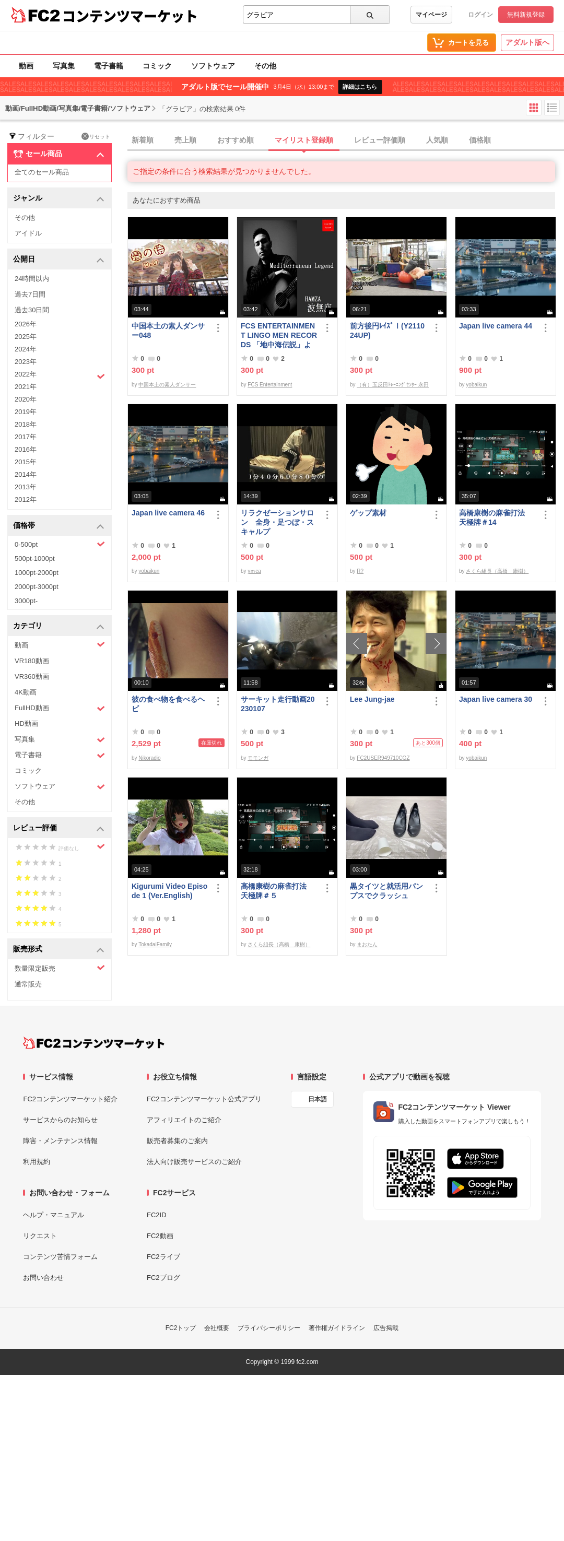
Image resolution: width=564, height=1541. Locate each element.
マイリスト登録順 (304, 140)
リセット (95, 136)
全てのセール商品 (42, 172)
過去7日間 (30, 294)
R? (360, 571)
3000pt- (26, 601)
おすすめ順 (235, 140)
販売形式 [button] (58, 950)
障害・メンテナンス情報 (60, 1141)
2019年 (26, 412)
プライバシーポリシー (269, 1328)
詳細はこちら (360, 87)
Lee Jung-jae (372, 699)
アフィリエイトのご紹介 (184, 1120)
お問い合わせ (43, 1277)
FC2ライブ (163, 1257)
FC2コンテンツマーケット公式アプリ (204, 1099)
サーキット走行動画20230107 (278, 704)
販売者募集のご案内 (177, 1141)
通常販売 (28, 984)
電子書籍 (108, 66)
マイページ (431, 14)
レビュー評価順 (379, 140)
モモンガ (258, 758)
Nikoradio (149, 758)
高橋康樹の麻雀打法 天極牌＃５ (277, 891)
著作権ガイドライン (337, 1328)
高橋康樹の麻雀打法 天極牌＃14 (495, 517)
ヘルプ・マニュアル (53, 1215)
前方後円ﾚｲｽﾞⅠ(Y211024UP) (387, 330)
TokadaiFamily (155, 944)
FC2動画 (160, 1236)
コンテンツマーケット (130, 16)
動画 (26, 66)
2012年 (26, 499)
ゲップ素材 (368, 513)
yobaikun (476, 384)
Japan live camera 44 (495, 326)
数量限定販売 (60, 967)
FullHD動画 (60, 708)
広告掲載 (385, 1328)
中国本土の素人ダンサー (167, 384)
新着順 (143, 140)
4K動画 (26, 692)
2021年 (26, 387)
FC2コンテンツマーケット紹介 (70, 1099)
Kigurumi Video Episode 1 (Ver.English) (169, 891)
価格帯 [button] (58, 526)
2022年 (60, 375)
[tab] (345, 140)
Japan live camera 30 (495, 699)
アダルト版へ (527, 42)
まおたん (367, 944)
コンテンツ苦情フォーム (60, 1257)
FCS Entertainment (270, 384)
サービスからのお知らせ (60, 1120)
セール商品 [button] (58, 154)
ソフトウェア (213, 66)
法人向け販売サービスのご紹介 (194, 1162)
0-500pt (60, 544)
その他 (265, 66)
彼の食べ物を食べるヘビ (168, 704)
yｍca (254, 571)
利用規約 (36, 1162)
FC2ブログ (163, 1277)
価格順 (480, 140)
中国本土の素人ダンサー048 (168, 330)
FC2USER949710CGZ (383, 758)
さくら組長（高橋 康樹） (497, 571)
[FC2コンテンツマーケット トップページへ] (93, 1043)
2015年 (26, 462)
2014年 (26, 474)
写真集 (64, 66)
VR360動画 (32, 676)
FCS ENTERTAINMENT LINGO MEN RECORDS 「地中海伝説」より (279, 335)
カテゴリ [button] (58, 626)
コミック (157, 66)
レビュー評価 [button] (58, 828)
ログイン (480, 14)
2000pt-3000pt (36, 587)
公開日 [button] (58, 260)
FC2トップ (181, 1328)
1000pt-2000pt (36, 573)
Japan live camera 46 (168, 513)
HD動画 (26, 723)
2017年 (26, 437)
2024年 (26, 349)
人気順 (437, 140)
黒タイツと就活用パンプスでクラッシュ (386, 891)
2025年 (26, 336)
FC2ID (157, 1215)
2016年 (26, 449)
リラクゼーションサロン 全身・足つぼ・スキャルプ (277, 522)
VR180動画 (32, 661)
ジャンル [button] (58, 199)
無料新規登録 (526, 14)
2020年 (26, 399)
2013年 (26, 487)
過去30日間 (32, 310)
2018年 (26, 424)
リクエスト (40, 1236)
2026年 (26, 324)
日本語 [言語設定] (317, 1099)
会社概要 (216, 1328)
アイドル (28, 233)
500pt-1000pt (35, 558)
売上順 (185, 140)
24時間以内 (32, 279)
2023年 (26, 362)
